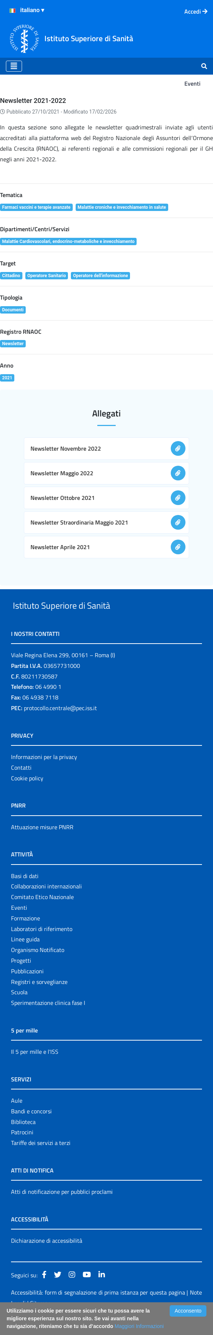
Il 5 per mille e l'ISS (34, 1068)
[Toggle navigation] (14, 66)
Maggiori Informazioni (139, 1326)
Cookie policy (27, 795)
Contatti (21, 784)
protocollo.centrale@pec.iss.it (60, 724)
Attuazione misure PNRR (42, 844)
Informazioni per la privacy (44, 773)
